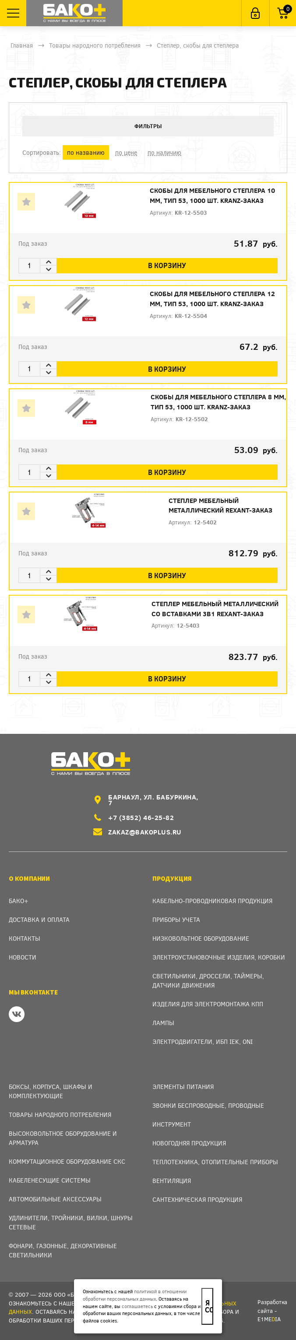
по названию (86, 152)
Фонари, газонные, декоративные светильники (63, 1250)
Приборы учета (176, 919)
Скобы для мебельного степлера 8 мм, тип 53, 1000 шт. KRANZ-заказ (218, 402)
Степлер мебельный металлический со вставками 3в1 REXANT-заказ (215, 609)
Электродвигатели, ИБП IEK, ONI (202, 1041)
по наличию (164, 152)
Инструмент (171, 1124)
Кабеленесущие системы (50, 1180)
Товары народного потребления (95, 45)
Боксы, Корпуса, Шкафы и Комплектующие (50, 1091)
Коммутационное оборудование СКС (67, 1161)
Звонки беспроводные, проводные (208, 1105)
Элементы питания (183, 1086)
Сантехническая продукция (197, 1199)
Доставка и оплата (39, 919)
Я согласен (209, 1306)
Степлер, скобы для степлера (198, 45)
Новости (22, 957)
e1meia (269, 1319)
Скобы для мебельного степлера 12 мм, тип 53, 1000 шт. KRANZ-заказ (212, 299)
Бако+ (18, 901)
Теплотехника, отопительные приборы (215, 1162)
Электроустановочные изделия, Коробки (218, 957)
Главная (22, 45)
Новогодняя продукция (189, 1143)
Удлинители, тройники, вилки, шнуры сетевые (71, 1222)
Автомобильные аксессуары (55, 1199)
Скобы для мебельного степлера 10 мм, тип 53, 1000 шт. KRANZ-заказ (212, 195)
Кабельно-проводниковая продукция (212, 901)
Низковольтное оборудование (200, 938)
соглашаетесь (137, 1306)
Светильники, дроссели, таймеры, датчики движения (208, 980)
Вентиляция (171, 1180)
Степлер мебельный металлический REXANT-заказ (220, 505)
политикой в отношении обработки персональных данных (135, 1295)
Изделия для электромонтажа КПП (207, 1004)
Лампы (163, 1023)
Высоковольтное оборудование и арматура (63, 1138)
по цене (126, 152)
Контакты (24, 938)
